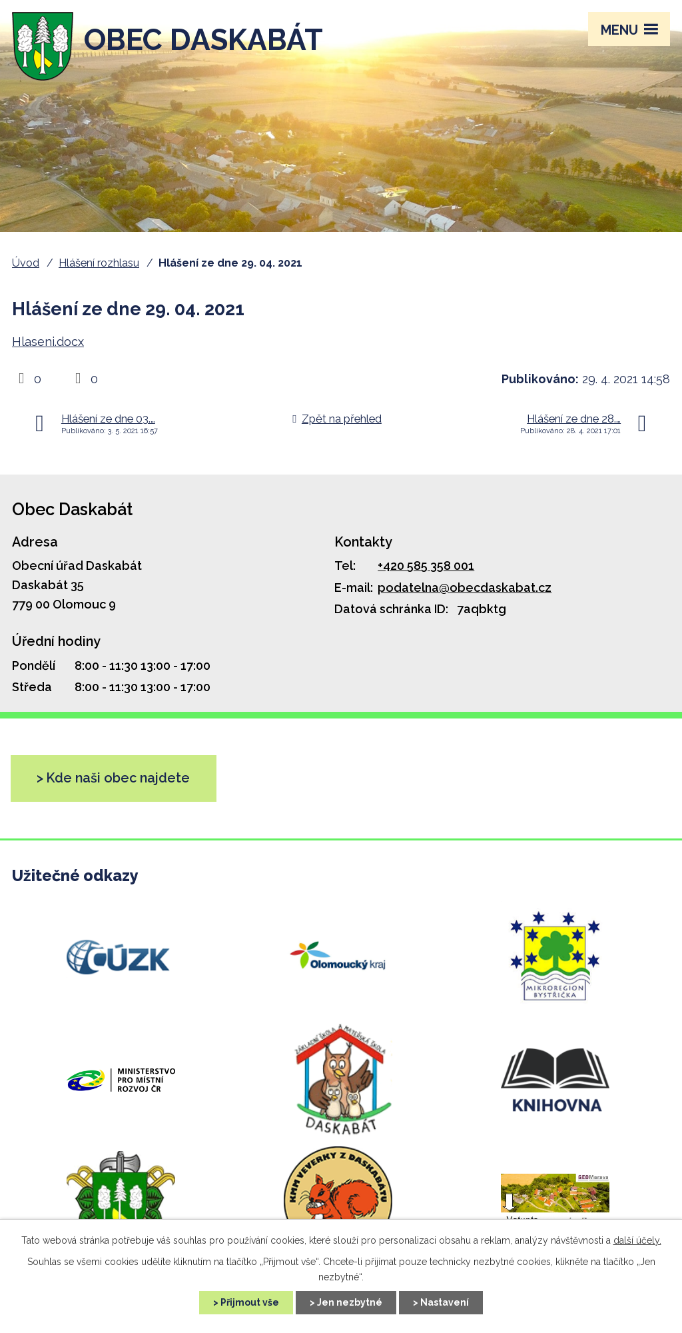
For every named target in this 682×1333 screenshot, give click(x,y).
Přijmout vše (249, 1302)
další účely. (637, 1240)
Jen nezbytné (349, 1302)
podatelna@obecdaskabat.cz (464, 588)
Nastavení (444, 1302)
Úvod (25, 263)
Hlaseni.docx (48, 342)
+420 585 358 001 (426, 566)
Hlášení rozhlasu (99, 263)
